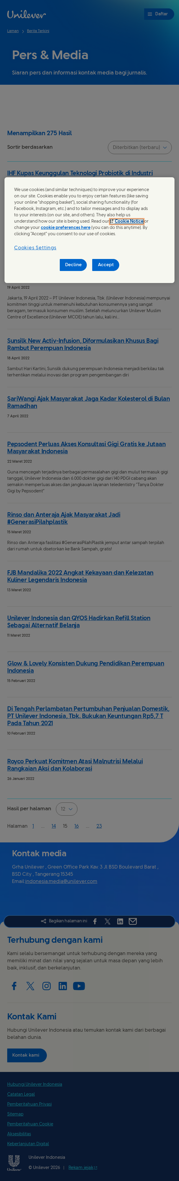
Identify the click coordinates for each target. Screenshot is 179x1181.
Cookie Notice (129, 221)
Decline (73, 265)
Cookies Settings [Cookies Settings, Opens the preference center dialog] (35, 248)
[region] (89, 230)
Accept (106, 265)
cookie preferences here (65, 228)
